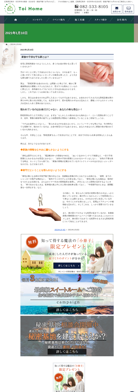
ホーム (107, 126)
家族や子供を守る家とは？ (19, 57)
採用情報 (108, 234)
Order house (110, 140)
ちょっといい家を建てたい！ (117, 179)
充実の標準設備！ (112, 195)
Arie (106, 156)
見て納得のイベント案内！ (116, 134)
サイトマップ (110, 261)
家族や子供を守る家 (113, 206)
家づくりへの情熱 (112, 223)
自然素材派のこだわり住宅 (116, 190)
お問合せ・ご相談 (112, 245)
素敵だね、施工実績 (113, 184)
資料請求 (128, 9)
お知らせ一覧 (110, 250)
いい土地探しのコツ (113, 168)
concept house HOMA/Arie (117, 145)
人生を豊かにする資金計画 (116, 173)
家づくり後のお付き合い (115, 212)
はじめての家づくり (113, 201)
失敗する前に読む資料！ (115, 239)
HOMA (107, 151)
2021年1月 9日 (43, 230)
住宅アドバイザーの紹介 (115, 228)
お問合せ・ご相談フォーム (118, 368)
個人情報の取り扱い (113, 256)
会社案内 (108, 217)
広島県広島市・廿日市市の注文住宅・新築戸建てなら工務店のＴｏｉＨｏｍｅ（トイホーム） (82, 380)
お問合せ (116, 9)
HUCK (107, 162)
